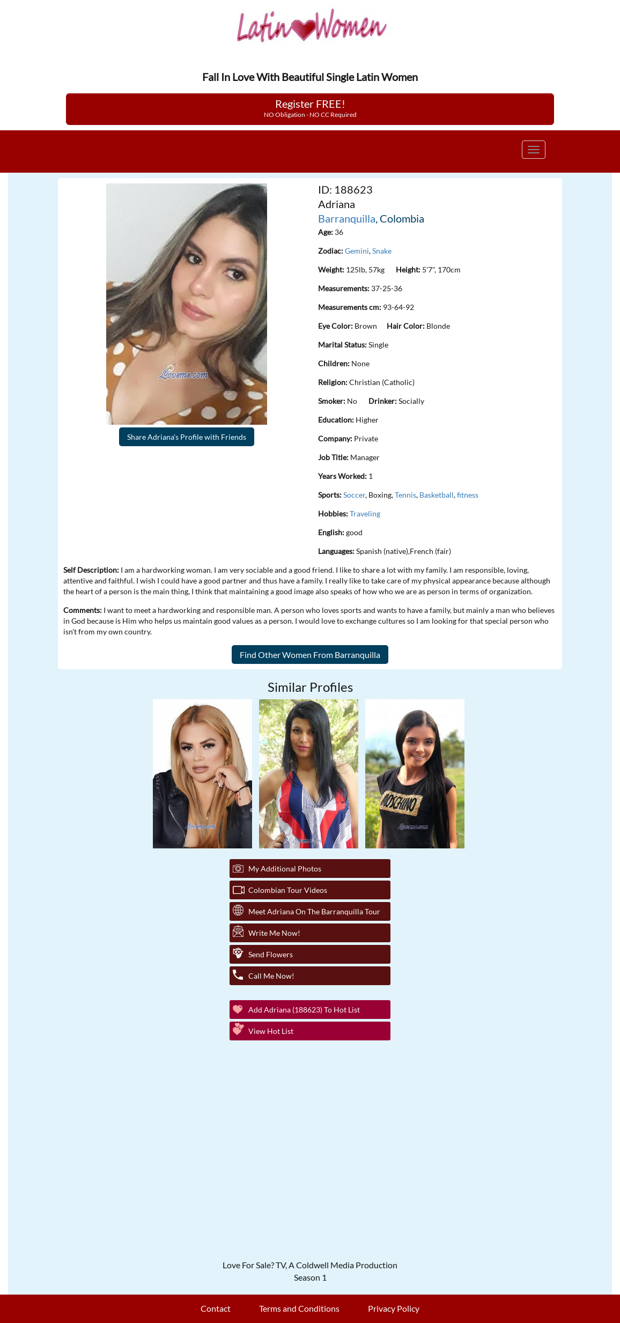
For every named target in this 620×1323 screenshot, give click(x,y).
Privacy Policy (393, 1308)
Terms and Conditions (299, 1308)
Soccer (354, 494)
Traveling (365, 513)
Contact (216, 1308)
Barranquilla (346, 218)
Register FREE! (310, 108)
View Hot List (270, 1031)
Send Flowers (270, 954)
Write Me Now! (274, 932)
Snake (382, 250)
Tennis (405, 494)
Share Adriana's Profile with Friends (186, 436)
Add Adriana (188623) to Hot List (304, 1009)
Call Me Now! (271, 975)
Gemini (357, 250)
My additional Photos (284, 868)
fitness (467, 494)
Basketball (436, 494)
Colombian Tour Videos (287, 890)
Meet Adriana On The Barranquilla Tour (314, 911)
